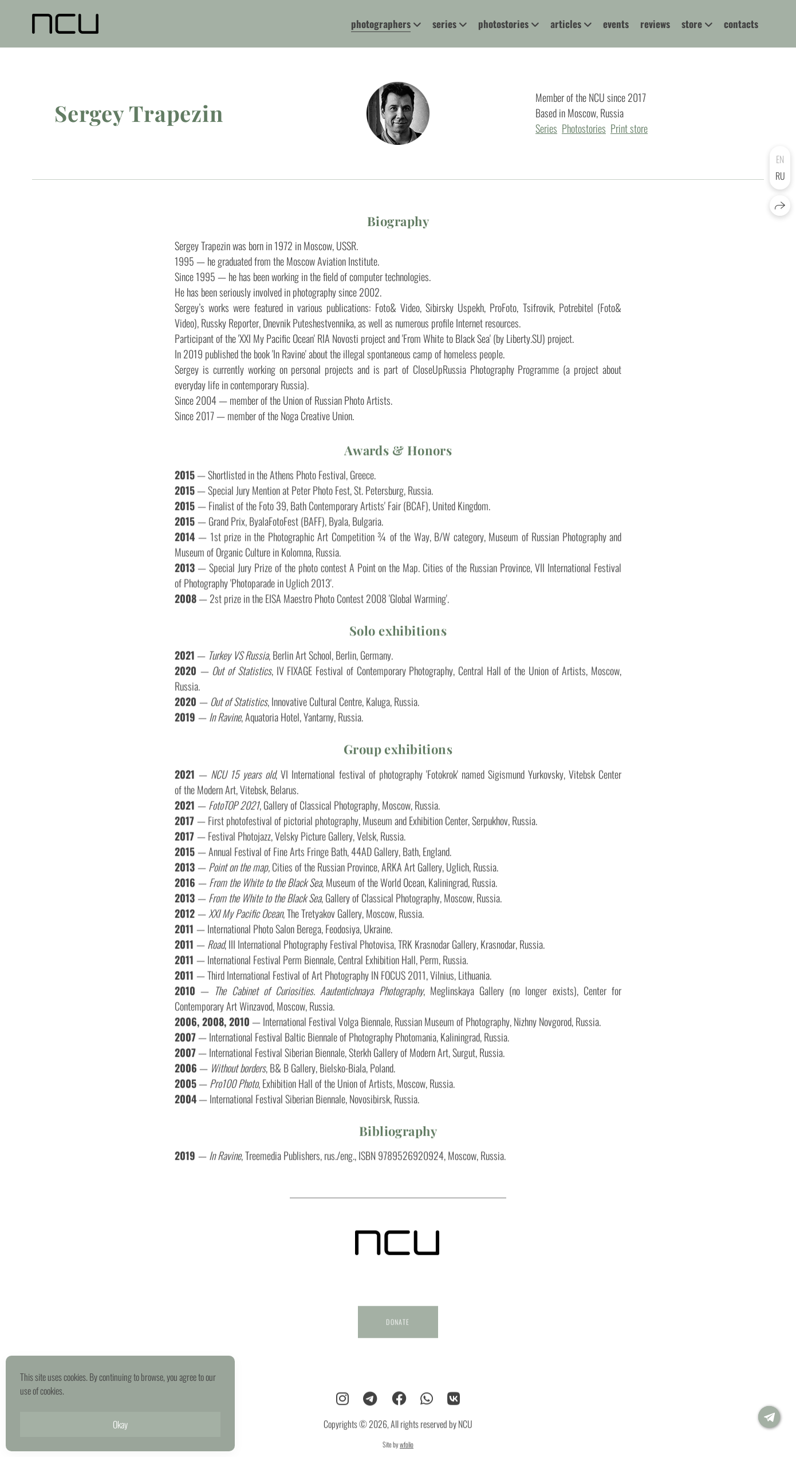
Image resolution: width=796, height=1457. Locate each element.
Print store (629, 128)
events (616, 24)
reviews (655, 24)
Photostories (584, 128)
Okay (120, 1424)
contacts (741, 24)
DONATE (397, 1331)
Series (546, 128)
